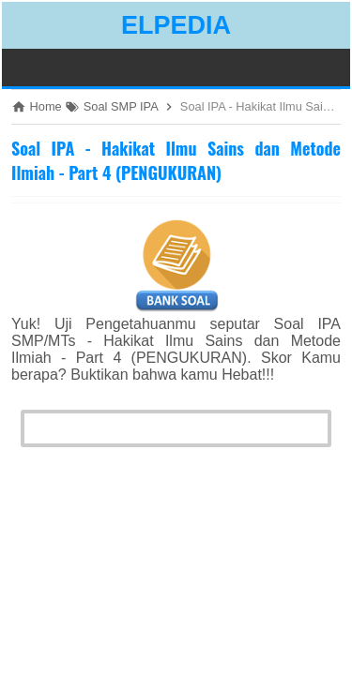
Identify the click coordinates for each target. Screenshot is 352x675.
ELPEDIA (176, 25)
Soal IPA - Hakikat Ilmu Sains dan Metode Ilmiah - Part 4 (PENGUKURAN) (176, 160)
